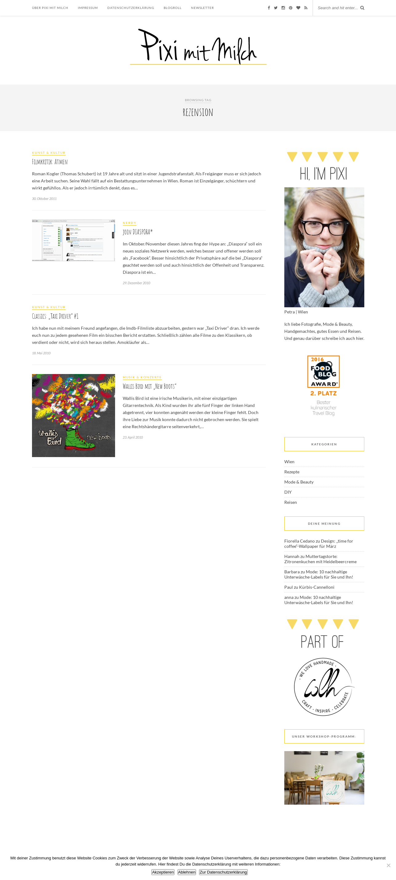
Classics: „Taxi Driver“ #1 (55, 316)
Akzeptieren (163, 872)
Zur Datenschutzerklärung (223, 872)
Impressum (88, 8)
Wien (289, 461)
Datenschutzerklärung (130, 8)
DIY (288, 492)
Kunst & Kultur (49, 152)
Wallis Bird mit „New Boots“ (149, 386)
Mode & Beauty (299, 481)
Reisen (290, 502)
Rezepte (291, 471)
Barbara (292, 571)
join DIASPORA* (138, 232)
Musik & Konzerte (142, 377)
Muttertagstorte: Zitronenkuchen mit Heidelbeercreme (320, 559)
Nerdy (129, 223)
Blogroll (173, 8)
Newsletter (202, 8)
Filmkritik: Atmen (50, 161)
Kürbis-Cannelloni (316, 587)
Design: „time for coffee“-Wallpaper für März (318, 543)
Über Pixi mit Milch (50, 8)
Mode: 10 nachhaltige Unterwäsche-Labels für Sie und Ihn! (318, 574)
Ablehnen (186, 872)
